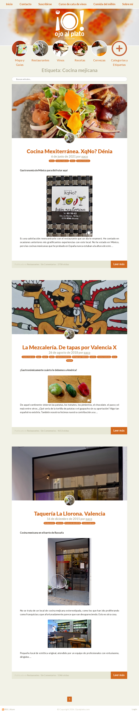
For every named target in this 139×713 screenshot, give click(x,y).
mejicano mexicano (63, 357)
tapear (45, 357)
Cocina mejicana (62, 161)
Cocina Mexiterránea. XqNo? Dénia (69, 151)
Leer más (118, 264)
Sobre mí (127, 4)
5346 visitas (63, 675)
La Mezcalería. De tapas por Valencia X (69, 347)
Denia (52, 161)
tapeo (52, 357)
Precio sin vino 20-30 (72, 523)
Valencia (60, 523)
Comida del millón (104, 4)
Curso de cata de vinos (72, 4)
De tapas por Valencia (80, 357)
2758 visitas (63, 264)
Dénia (72, 161)
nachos (93, 357)
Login (134, 709)
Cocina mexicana (83, 161)
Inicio (9, 4)
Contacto (25, 4)
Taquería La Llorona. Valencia (69, 513)
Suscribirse (45, 4)
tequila (69, 360)
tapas (39, 357)
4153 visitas (63, 430)
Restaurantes (33, 264)
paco (84, 156)
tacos (114, 357)
